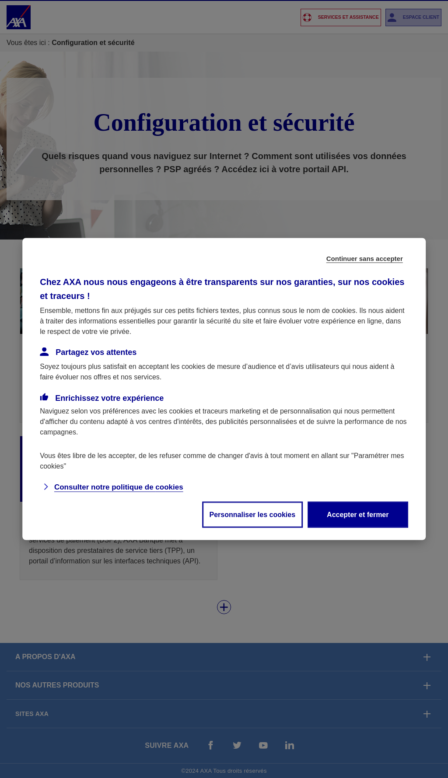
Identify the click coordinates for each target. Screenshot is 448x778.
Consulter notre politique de (118, 487)
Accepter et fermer (357, 514)
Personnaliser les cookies (253, 514)
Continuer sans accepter (364, 258)
